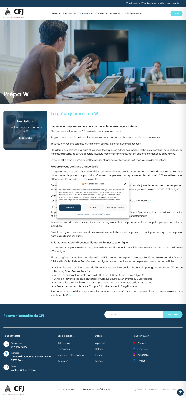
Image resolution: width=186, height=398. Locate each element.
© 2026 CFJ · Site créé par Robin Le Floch (156, 389)
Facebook (142, 349)
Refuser (93, 207)
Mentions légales (66, 389)
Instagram (143, 354)
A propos (100, 343)
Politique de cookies (82, 214)
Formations (64, 349)
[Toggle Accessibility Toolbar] (180, 392)
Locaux (99, 361)
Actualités (115, 13)
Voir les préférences (116, 207)
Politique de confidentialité (100, 214)
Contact (176, 13)
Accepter (70, 207)
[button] (125, 183)
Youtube (141, 343)
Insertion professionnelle (71, 355)
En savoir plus (25, 138)
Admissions (64, 343)
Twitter (141, 360)
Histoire (99, 349)
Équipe (99, 355)
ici (151, 200)
